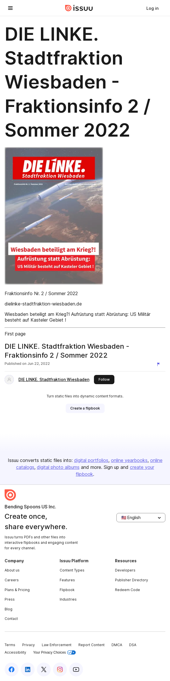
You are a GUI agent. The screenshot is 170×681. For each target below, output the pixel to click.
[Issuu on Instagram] (60, 669)
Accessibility (15, 652)
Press (10, 599)
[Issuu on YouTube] (76, 669)
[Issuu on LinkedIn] (28, 669)
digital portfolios (91, 460)
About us (12, 570)
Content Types (72, 570)
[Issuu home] (79, 8)
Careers (12, 580)
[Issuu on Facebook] (11, 669)
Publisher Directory (131, 580)
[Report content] (159, 364)
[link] (152, 8)
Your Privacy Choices (54, 652)
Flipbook (67, 590)
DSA (132, 645)
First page (15, 334)
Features (67, 580)
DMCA (117, 645)
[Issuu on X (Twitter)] (44, 669)
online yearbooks (129, 460)
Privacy (28, 645)
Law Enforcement (56, 645)
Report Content (91, 645)
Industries (68, 599)
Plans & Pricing (17, 590)
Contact (11, 618)
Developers (125, 570)
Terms (10, 645)
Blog (8, 609)
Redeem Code (127, 590)
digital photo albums (58, 467)
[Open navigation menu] (10, 8)
